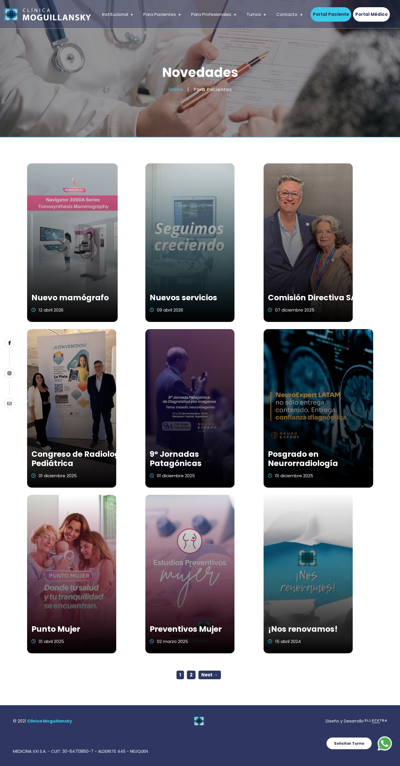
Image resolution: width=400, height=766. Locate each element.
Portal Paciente (331, 14)
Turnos (256, 14)
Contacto (289, 14)
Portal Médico (371, 14)
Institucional (117, 14)
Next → (209, 674)
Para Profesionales (213, 14)
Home (175, 89)
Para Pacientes (162, 14)
